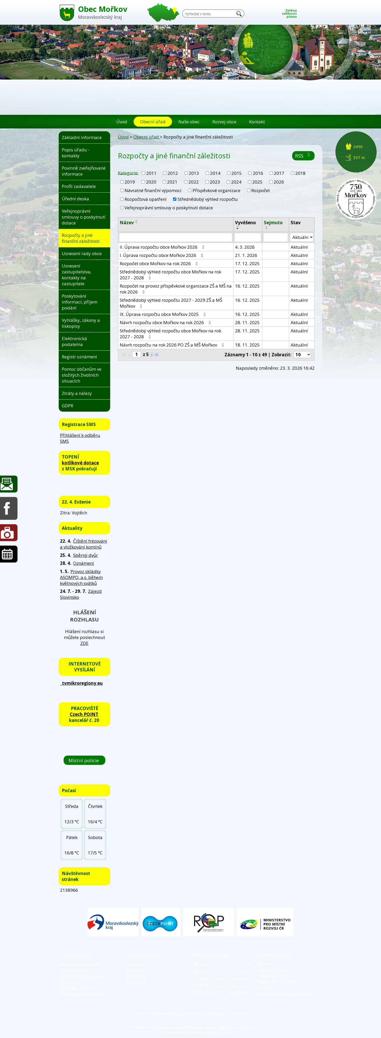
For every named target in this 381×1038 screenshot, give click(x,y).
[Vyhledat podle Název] (175, 237)
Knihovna (135, 976)
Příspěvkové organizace (216, 190)
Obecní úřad (153, 122)
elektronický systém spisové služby (197, 1013)
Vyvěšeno (245, 223)
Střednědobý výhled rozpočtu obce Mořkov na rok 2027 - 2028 (170, 275)
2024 (236, 182)
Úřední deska (75, 199)
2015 (236, 173)
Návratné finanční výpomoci (153, 190)
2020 (151, 182)
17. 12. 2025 (247, 263)
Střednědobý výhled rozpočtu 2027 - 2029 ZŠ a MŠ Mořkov (171, 303)
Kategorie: (128, 173)
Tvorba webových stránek (184, 1032)
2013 (194, 173)
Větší (319, 12)
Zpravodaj (136, 982)
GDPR (67, 406)
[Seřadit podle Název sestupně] (137, 223)
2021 (172, 182)
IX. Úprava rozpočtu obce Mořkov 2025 (163, 314)
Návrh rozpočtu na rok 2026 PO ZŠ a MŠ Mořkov (173, 345)
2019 (130, 182)
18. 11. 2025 (247, 345)
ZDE (84, 643)
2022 (193, 182)
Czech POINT (84, 714)
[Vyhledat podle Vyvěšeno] (247, 237)
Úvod (121, 122)
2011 (151, 173)
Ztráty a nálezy (77, 393)
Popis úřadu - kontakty (76, 153)
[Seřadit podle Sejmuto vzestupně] (267, 227)
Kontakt (257, 122)
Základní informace (82, 137)
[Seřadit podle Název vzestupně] (137, 221)
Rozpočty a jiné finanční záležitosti (81, 238)
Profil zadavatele (79, 186)
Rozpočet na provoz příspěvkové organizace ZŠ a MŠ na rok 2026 (176, 289)
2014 (215, 173)
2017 (279, 173)
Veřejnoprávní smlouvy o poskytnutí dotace (169, 208)
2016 (258, 173)
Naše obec (189, 122)
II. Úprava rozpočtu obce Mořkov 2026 (163, 247)
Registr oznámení (79, 357)
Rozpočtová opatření (146, 199)
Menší (303, 12)
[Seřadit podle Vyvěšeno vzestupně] (238, 227)
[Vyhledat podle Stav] (302, 237)
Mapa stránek (205, 1027)
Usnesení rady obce (82, 253)
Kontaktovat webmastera (171, 1027)
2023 (215, 182)
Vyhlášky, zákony (77, 988)
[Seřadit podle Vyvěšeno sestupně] (238, 229)
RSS (303, 155)
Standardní (311, 12)
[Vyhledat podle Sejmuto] (275, 237)
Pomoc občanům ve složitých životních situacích (81, 375)
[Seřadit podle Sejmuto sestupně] (267, 229)
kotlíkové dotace (80, 463)
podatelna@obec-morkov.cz (286, 994)
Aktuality (135, 970)
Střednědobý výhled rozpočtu (208, 199)
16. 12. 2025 (247, 286)
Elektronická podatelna (74, 341)
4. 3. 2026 (245, 247)
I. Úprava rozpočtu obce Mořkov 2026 (162, 255)
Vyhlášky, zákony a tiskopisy (81, 323)
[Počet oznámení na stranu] (302, 354)
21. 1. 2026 (246, 255)
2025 (257, 182)
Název (127, 223)
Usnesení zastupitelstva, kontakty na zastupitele (76, 275)
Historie (134, 964)
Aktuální (299, 247)
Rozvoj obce (224, 122)
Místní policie (84, 760)
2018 (300, 173)
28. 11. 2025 (247, 322)
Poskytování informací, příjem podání (79, 302)
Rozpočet (260, 190)
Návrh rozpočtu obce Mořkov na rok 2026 (166, 322)
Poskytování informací (82, 994)
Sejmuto (273, 223)
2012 (173, 173)
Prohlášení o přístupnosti (238, 1027)
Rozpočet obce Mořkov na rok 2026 (160, 263)
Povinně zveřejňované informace (84, 171)
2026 (279, 182)
